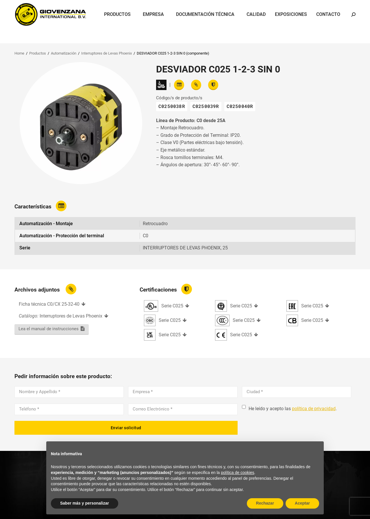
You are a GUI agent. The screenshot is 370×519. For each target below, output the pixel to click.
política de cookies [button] (237, 472)
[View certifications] (213, 85)
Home (19, 53)
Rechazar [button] (265, 503)
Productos (37, 53)
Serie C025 (172, 306)
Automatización (63, 53)
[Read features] (179, 85)
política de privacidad (314, 408)
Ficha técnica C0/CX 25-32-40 (49, 304)
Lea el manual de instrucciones (48, 328)
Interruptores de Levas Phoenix (106, 53)
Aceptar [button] (302, 503)
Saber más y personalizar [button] (84, 503)
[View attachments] (196, 85)
